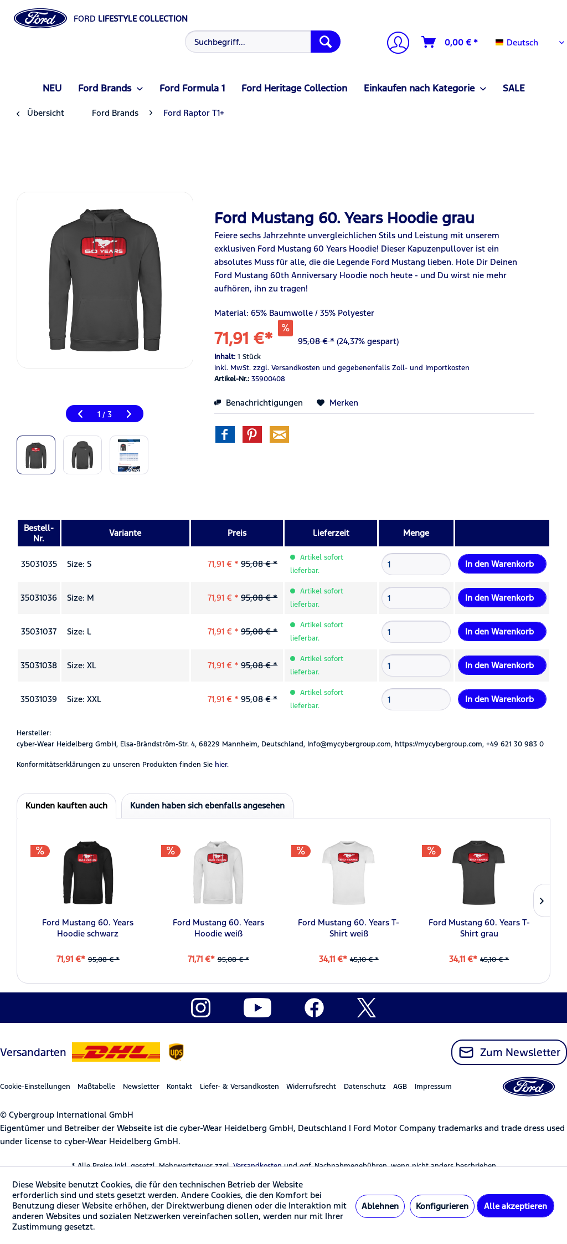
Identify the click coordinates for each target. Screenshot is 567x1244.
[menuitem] (261, 41)
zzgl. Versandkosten (286, 368)
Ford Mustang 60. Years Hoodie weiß (218, 928)
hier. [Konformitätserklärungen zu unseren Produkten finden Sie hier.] (222, 764)
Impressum (433, 1086)
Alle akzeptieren (515, 1206)
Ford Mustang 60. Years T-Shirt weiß (348, 928)
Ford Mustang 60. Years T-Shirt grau (479, 928)
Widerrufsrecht (311, 1086)
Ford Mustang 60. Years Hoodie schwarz (87, 928)
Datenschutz (365, 1086)
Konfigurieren (442, 1206)
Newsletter (141, 1086)
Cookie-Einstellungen (35, 1086)
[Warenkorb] (450, 42)
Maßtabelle (96, 1086)
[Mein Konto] (393, 44)
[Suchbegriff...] (263, 41)
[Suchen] (326, 41)
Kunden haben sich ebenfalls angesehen (207, 805)
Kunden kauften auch (66, 805)
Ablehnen (380, 1206)
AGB (400, 1086)
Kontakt (179, 1086)
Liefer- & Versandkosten (239, 1086)
